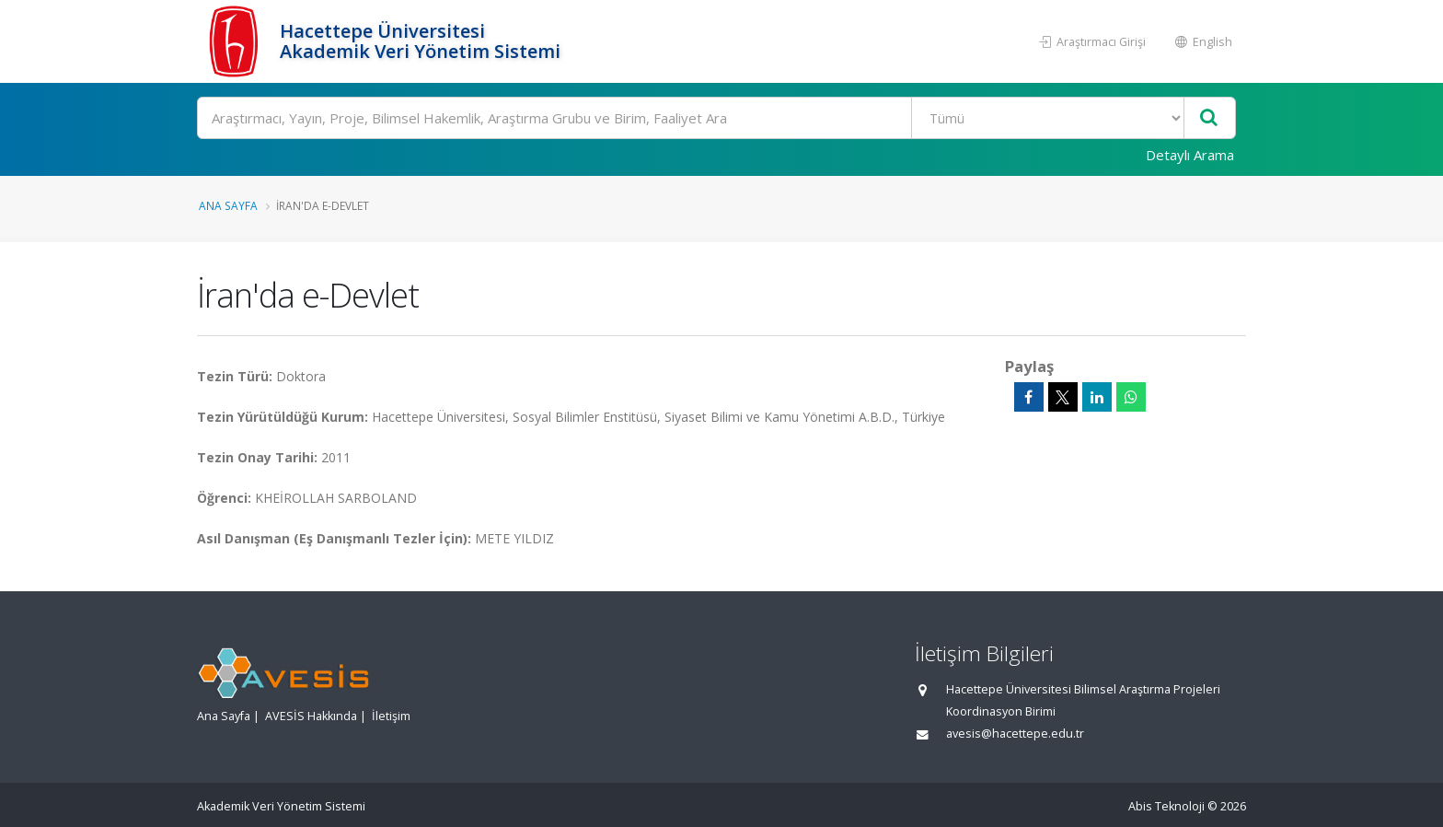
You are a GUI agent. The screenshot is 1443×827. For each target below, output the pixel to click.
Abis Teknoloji (1166, 806)
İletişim (391, 716)
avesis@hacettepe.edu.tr (1015, 733)
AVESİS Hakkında (311, 716)
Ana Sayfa (228, 205)
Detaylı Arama (1190, 155)
